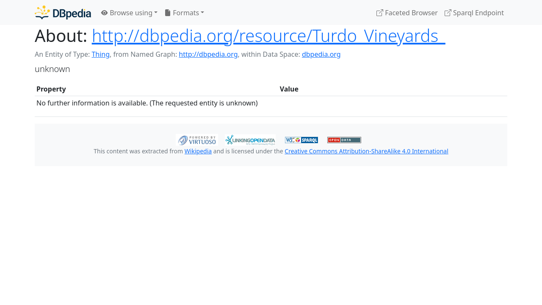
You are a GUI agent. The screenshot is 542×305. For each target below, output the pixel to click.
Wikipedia (198, 151)
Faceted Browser (407, 12)
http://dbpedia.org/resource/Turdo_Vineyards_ (268, 35)
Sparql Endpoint (474, 12)
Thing (100, 54)
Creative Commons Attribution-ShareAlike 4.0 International (366, 151)
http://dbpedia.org (208, 54)
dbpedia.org (321, 54)
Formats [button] (181, 12)
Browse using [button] (126, 12)
